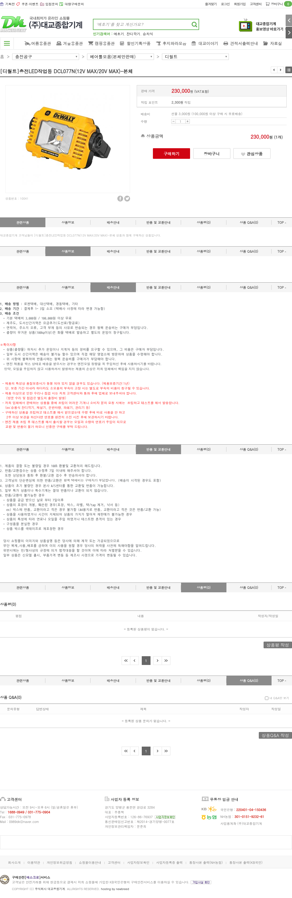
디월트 (171, 57)
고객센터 (255, 4)
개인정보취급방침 (59, 862)
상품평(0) (204, 222)
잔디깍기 (133, 33)
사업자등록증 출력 (169, 862)
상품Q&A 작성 (275, 735)
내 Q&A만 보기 (277, 698)
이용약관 (33, 862)
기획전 (10, 4)
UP (187, 121)
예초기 (119, 33)
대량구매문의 (74, 4)
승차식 (148, 33)
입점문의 (51, 4)
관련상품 (22, 222)
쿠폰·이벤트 (30, 4)
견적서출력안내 (244, 43)
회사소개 (14, 862)
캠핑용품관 (105, 43)
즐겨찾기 (211, 4)
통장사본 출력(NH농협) (206, 862)
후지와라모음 (174, 43)
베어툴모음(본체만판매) (113, 57)
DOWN (173, 121)
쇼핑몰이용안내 (90, 862)
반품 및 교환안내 (158, 222)
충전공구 (23, 57)
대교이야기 (208, 43)
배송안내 (113, 222)
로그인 (225, 4)
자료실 (276, 43)
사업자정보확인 (138, 862)
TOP (281, 222)
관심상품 (252, 153)
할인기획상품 (139, 43)
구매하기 (171, 153)
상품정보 (68, 222)
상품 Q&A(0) (249, 222)
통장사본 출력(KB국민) (246, 862)
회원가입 (240, 4)
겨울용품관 (73, 43)
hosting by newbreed (115, 889)
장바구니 (281, 4)
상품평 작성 (278, 645)
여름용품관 (41, 43)
